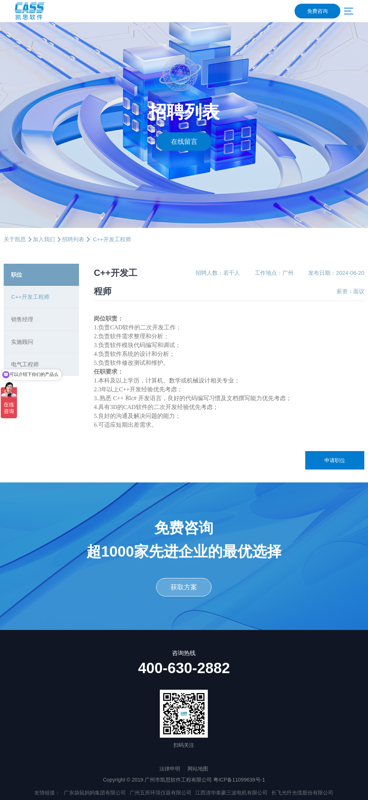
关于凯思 (15, 239)
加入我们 (44, 239)
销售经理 (22, 319)
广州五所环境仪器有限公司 (161, 793)
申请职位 (334, 460)
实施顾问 (22, 342)
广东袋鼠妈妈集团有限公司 (95, 793)
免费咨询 (317, 11)
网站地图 (198, 769)
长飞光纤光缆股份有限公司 (302, 793)
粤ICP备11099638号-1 (239, 780)
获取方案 (184, 587)
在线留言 (184, 141)
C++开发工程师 (30, 297)
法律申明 (169, 769)
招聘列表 (73, 239)
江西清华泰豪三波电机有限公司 (231, 793)
